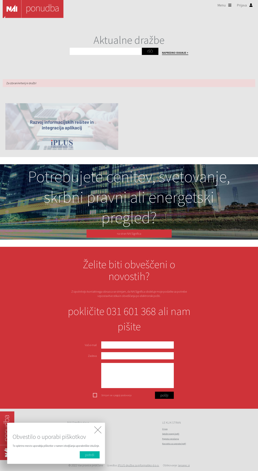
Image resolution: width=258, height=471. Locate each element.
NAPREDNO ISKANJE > (175, 52)
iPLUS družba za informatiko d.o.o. (138, 465)
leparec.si (184, 465)
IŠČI (150, 51)
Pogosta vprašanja (170, 438)
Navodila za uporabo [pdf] (174, 443)
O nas (165, 429)
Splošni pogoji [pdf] (170, 433)
